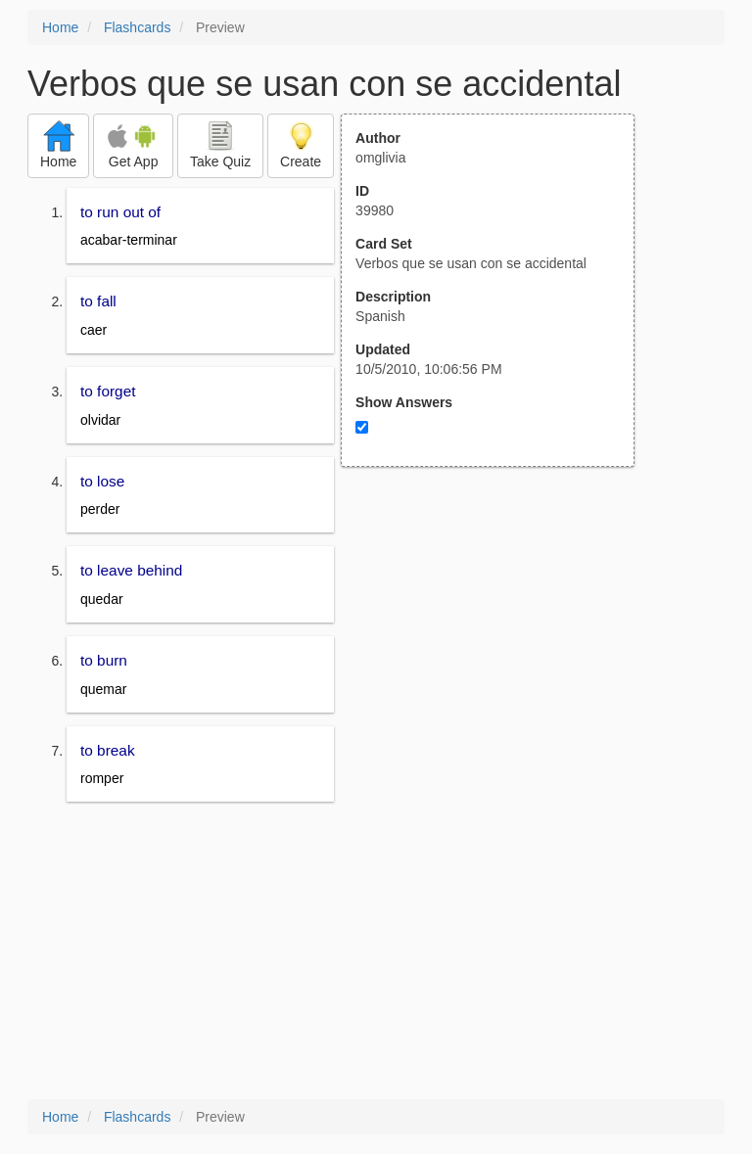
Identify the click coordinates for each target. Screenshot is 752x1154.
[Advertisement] (498, 659)
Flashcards (137, 27)
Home (60, 27)
